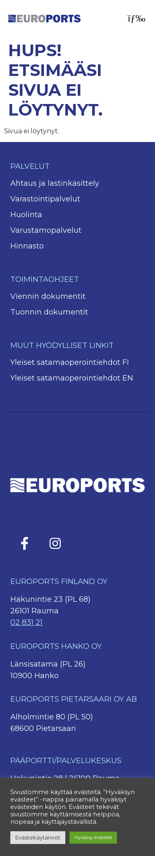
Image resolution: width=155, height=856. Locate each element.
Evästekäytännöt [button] (37, 837)
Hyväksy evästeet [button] (93, 837)
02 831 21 (26, 622)
